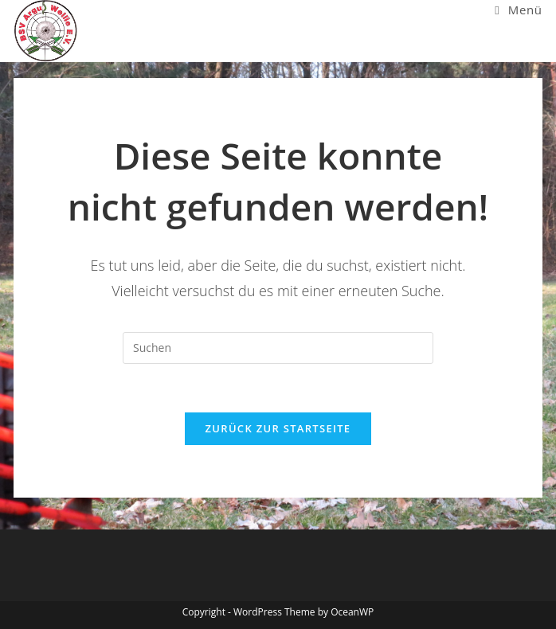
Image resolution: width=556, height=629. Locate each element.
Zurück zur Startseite (278, 428)
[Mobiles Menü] (518, 10)
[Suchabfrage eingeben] (278, 348)
